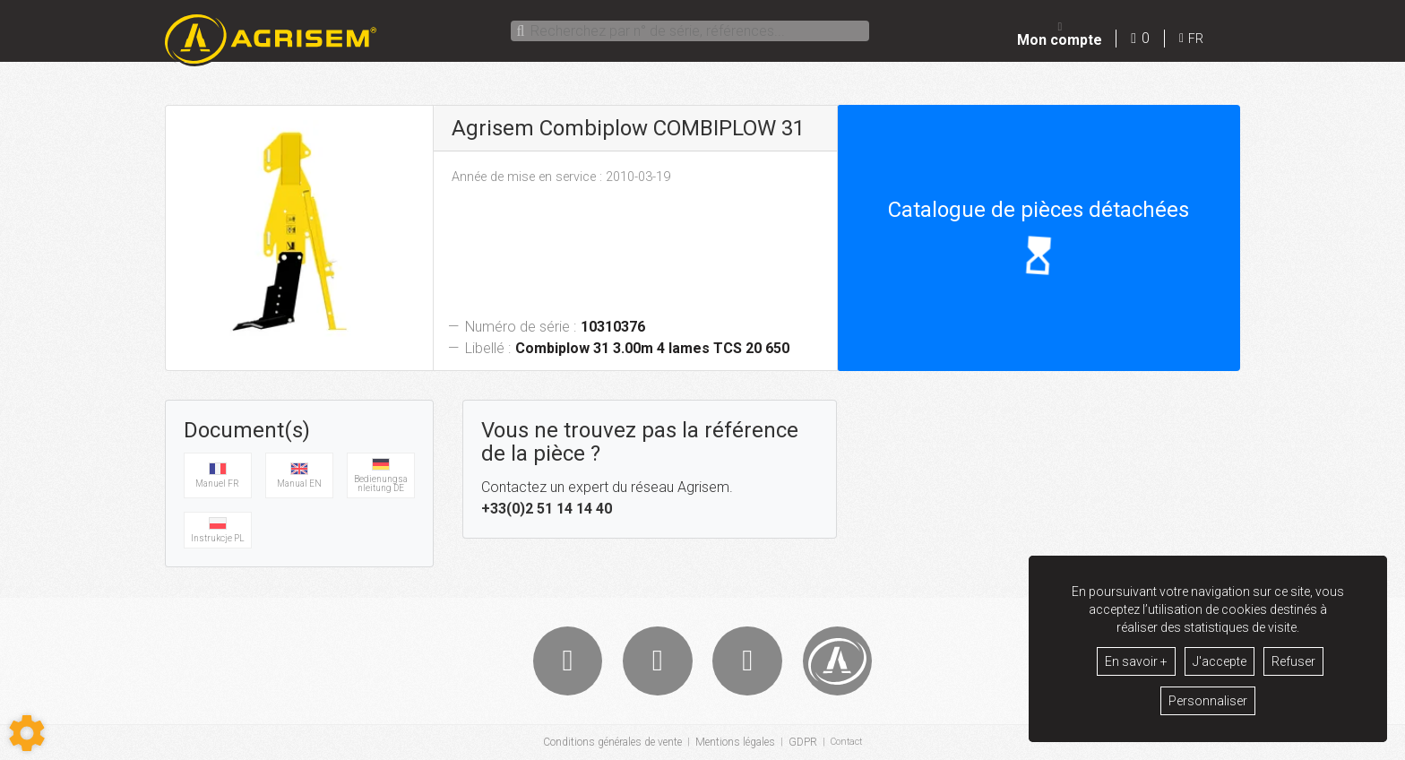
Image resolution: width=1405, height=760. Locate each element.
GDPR (800, 743)
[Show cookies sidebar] (27, 733)
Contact (846, 743)
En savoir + (1136, 661)
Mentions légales (732, 743)
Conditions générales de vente (609, 743)
